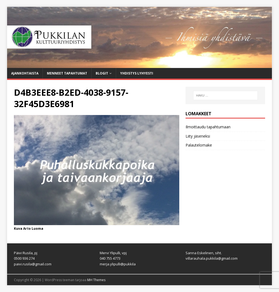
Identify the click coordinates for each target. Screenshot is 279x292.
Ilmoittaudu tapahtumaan (208, 126)
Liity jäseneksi (198, 136)
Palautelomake (199, 145)
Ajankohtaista (24, 73)
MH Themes (96, 280)
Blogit (102, 73)
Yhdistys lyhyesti (136, 73)
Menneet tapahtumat (67, 73)
